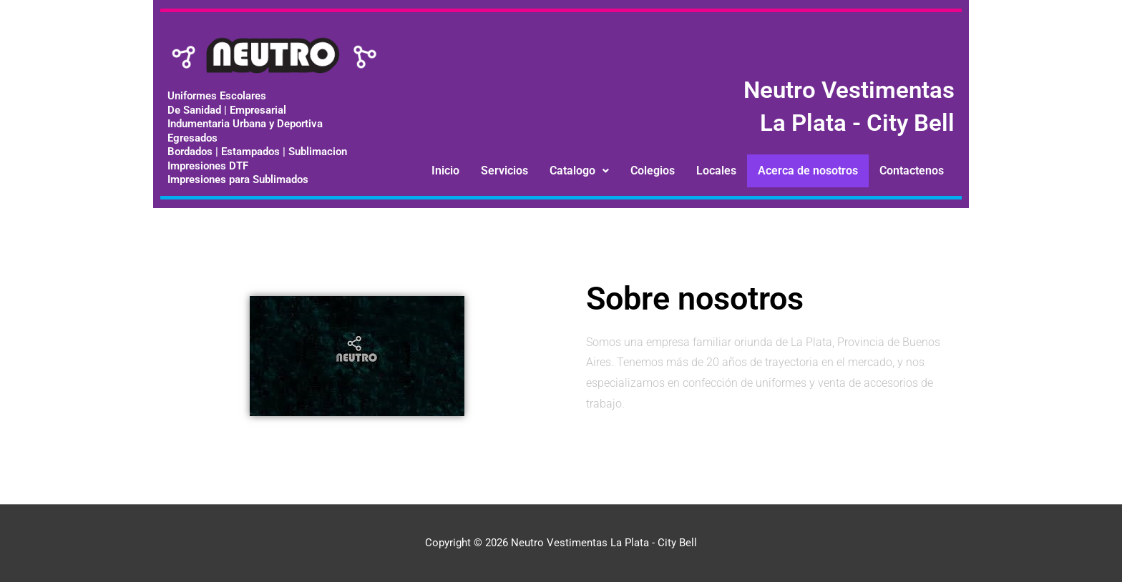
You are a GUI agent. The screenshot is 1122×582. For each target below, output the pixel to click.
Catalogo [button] (579, 170)
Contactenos (911, 170)
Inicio (445, 170)
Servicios (504, 170)
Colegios (652, 170)
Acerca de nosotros (808, 170)
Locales (716, 170)
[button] (579, 170)
